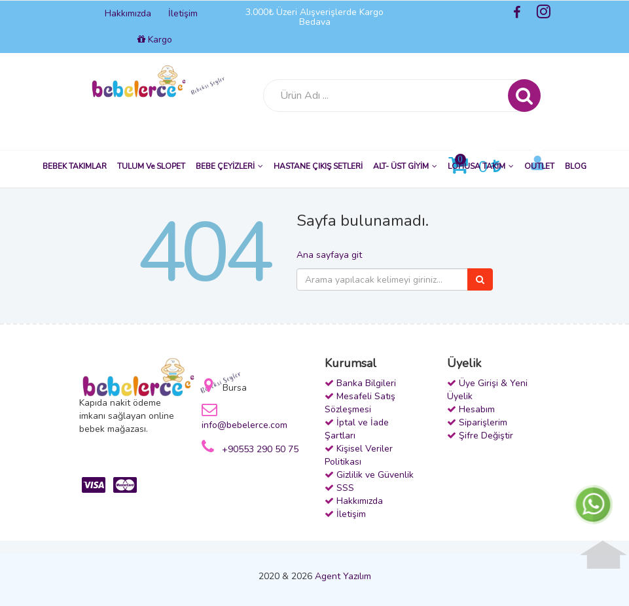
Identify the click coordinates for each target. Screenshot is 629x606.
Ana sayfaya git (329, 255)
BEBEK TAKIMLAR (75, 166)
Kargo (154, 39)
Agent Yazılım (343, 576)
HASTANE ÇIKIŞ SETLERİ (318, 166)
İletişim (183, 13)
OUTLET (539, 166)
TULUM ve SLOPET (151, 166)
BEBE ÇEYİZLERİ (229, 166)
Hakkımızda (128, 13)
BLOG (575, 166)
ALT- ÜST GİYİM (405, 166)
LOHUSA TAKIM (481, 166)
